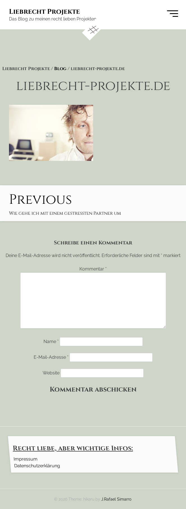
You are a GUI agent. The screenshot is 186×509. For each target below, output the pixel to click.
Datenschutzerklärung (37, 465)
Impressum (25, 458)
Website (51, 373)
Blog (60, 69)
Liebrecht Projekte (44, 11)
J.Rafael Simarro (116, 499)
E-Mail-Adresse (51, 357)
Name (51, 341)
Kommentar (93, 269)
